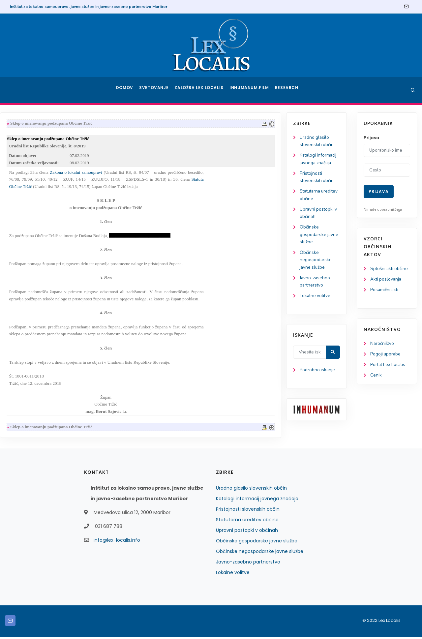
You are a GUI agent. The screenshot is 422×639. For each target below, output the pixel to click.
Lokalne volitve (34, 301)
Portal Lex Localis (388, 366)
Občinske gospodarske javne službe (38, 238)
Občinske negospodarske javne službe (34, 264)
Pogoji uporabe (386, 355)
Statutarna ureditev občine (247, 521)
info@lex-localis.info (117, 542)
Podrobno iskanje (36, 376)
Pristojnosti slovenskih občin (248, 511)
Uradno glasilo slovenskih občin (251, 490)
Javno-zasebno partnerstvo (248, 564)
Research (287, 90)
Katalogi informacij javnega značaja (257, 500)
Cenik (376, 377)
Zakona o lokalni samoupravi (148, 173)
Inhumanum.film (249, 90)
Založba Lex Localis (201, 90)
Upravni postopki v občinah (247, 532)
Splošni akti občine (389, 269)
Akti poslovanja (386, 280)
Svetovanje (156, 90)
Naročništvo (382, 345)
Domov (125, 90)
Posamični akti (385, 291)
